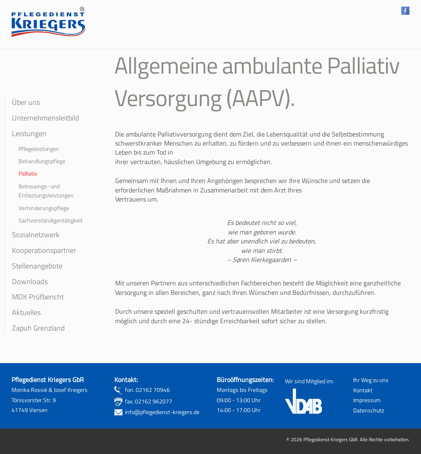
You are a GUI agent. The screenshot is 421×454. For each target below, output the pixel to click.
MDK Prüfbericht (38, 296)
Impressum (367, 400)
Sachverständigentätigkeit (51, 220)
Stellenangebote (37, 265)
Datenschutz (368, 410)
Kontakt (362, 390)
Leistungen (29, 133)
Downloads (30, 281)
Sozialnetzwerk (36, 234)
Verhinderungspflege (44, 208)
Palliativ (28, 173)
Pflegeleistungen (39, 148)
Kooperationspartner (44, 250)
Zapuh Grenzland (38, 328)
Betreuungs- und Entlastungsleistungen (46, 191)
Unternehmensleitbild (45, 117)
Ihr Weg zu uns (371, 380)
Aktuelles (26, 312)
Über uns (26, 102)
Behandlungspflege (42, 161)
